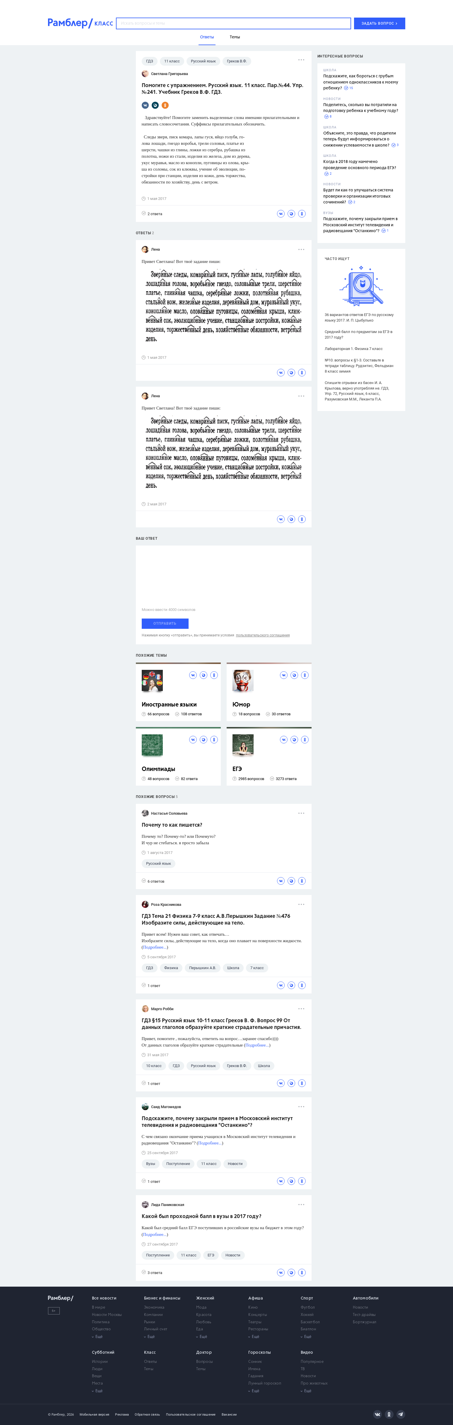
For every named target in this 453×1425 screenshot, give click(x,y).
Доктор (204, 1353)
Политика (101, 1322)
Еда (199, 1329)
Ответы (150, 1362)
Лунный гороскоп (264, 1383)
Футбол (308, 1307)
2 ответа (152, 213)
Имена (254, 1369)
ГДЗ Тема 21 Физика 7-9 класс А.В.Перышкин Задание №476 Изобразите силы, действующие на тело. (216, 920)
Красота (203, 1315)
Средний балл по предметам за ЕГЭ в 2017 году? (358, 334)
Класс (150, 1353)
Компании (153, 1315)
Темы (148, 1369)
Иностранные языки (169, 705)
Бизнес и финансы (162, 1298)
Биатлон (308, 1329)
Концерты (257, 1315)
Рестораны (258, 1329)
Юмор (241, 705)
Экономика (154, 1307)
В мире (98, 1307)
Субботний (103, 1353)
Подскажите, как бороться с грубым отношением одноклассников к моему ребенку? (360, 82)
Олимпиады (158, 769)
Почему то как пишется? (172, 825)
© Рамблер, (57, 1414)
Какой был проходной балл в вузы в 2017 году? (201, 1216)
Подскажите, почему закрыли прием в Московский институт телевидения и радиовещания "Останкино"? (360, 225)
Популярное (312, 1362)
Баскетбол (310, 1322)
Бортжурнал (364, 1322)
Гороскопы (259, 1353)
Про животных (314, 1383)
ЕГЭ (237, 769)
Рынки (149, 1322)
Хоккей (307, 1315)
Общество (101, 1329)
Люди (97, 1369)
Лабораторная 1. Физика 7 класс (354, 349)
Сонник (255, 1362)
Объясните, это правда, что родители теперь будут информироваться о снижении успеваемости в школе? (359, 139)
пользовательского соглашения (263, 635)
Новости (360, 1307)
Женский (205, 1298)
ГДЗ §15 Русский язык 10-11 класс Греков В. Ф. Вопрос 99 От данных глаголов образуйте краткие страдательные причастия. (221, 1024)
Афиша (255, 1298)
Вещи (97, 1376)
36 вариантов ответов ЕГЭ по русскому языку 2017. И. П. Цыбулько (359, 317)
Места (97, 1383)
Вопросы (204, 1362)
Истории (100, 1362)
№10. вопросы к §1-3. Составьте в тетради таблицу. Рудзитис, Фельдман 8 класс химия (359, 365)
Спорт (307, 1298)
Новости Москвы (107, 1315)
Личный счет (155, 1329)
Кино (253, 1307)
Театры (254, 1322)
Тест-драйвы (364, 1315)
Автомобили (365, 1298)
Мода (201, 1307)
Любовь (203, 1322)
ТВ (303, 1369)
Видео (307, 1353)
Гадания (255, 1376)
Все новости (104, 1298)
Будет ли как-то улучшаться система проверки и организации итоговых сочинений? (358, 196)
